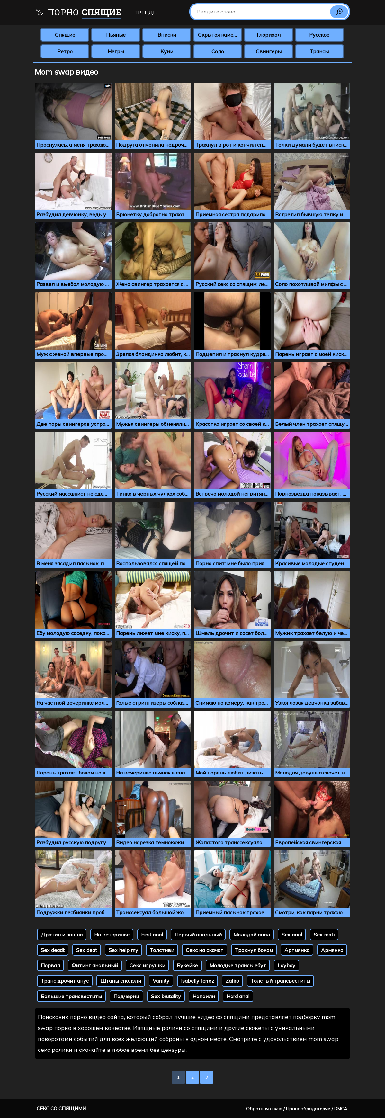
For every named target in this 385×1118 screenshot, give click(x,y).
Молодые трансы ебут (238, 965)
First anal (152, 934)
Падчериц (126, 996)
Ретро (65, 51)
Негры (116, 51)
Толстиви (162, 950)
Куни (166, 51)
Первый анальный (198, 934)
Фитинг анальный (95, 965)
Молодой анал (251, 934)
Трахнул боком (254, 950)
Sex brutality (166, 996)
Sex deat (86, 950)
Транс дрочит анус (65, 981)
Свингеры (269, 51)
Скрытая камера (218, 34)
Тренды (145, 12)
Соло (217, 51)
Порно (78, 13)
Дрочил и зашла (62, 934)
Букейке (187, 965)
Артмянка (296, 950)
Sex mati (324, 934)
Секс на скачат (204, 950)
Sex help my (123, 950)
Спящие (65, 34)
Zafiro (232, 981)
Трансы (319, 51)
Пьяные (116, 34)
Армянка (332, 950)
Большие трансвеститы (71, 996)
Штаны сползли (120, 981)
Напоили (203, 996)
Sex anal (292, 934)
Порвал (50, 965)
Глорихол (269, 34)
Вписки (166, 34)
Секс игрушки (147, 965)
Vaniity (161, 981)
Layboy (286, 965)
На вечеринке (112, 934)
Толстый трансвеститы (280, 981)
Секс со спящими (61, 1108)
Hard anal (238, 996)
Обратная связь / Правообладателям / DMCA (296, 1109)
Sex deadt (53, 950)
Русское (319, 34)
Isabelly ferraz (197, 981)
